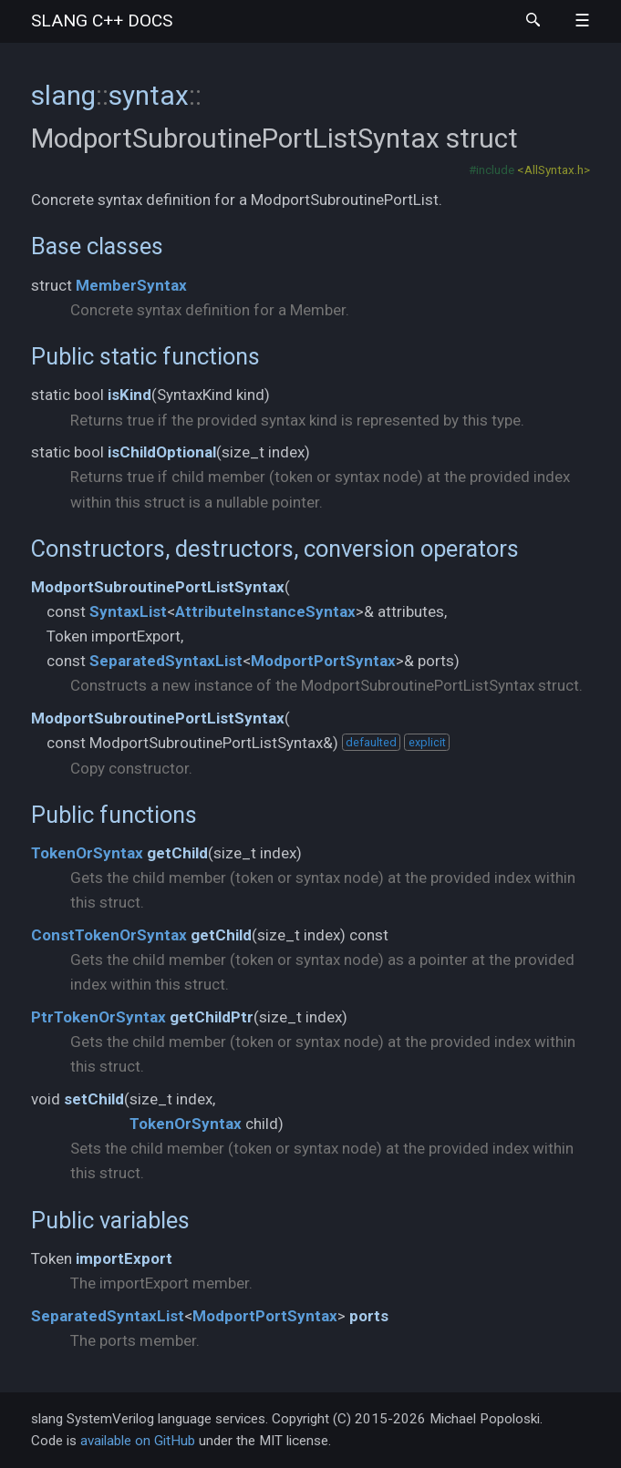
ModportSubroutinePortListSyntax (158, 587)
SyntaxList (128, 611)
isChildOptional (162, 452)
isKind (129, 394)
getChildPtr (212, 1017)
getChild (177, 853)
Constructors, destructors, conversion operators (275, 548)
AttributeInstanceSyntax (265, 611)
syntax (149, 95)
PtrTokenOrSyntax (98, 1017)
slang (101, 20)
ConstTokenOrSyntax (109, 935)
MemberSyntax (131, 285)
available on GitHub (137, 1440)
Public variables (110, 1220)
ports (368, 1316)
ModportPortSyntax (323, 661)
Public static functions (145, 356)
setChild (94, 1099)
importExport (124, 1258)
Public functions (114, 814)
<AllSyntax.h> (553, 169)
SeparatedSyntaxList (166, 661)
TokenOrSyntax (87, 853)
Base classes (97, 246)
